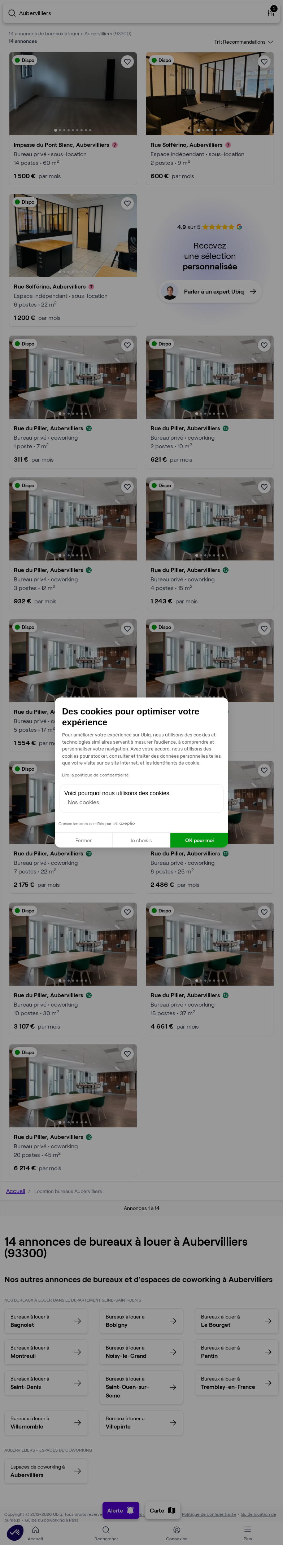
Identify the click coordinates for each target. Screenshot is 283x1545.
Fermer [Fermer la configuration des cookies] (83, 840)
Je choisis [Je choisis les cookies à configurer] (141, 840)
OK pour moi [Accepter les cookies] (199, 840)
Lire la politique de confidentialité (95, 774)
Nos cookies (83, 801)
